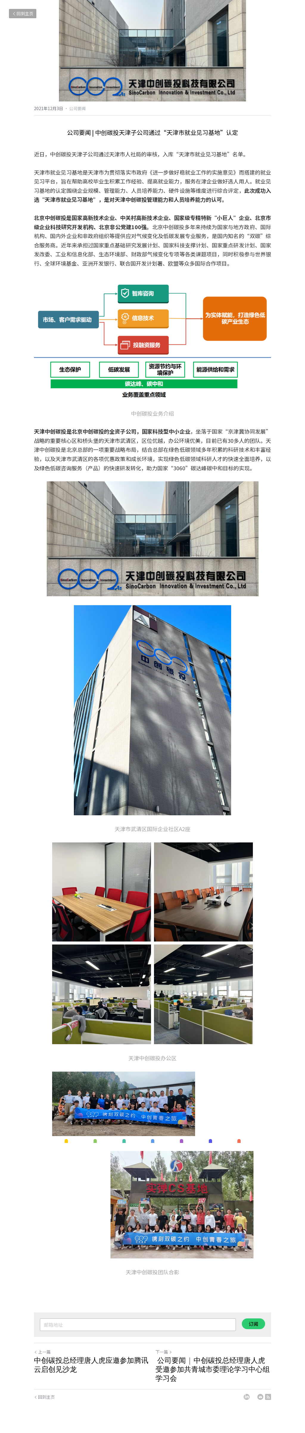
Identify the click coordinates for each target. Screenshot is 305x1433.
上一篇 (42, 1352)
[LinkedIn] (247, 1397)
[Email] (260, 1397)
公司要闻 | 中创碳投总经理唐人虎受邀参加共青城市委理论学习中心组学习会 (212, 1369)
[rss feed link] (268, 1397)
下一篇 (163, 1352)
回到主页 (22, 13)
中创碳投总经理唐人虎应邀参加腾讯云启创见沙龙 (91, 1365)
